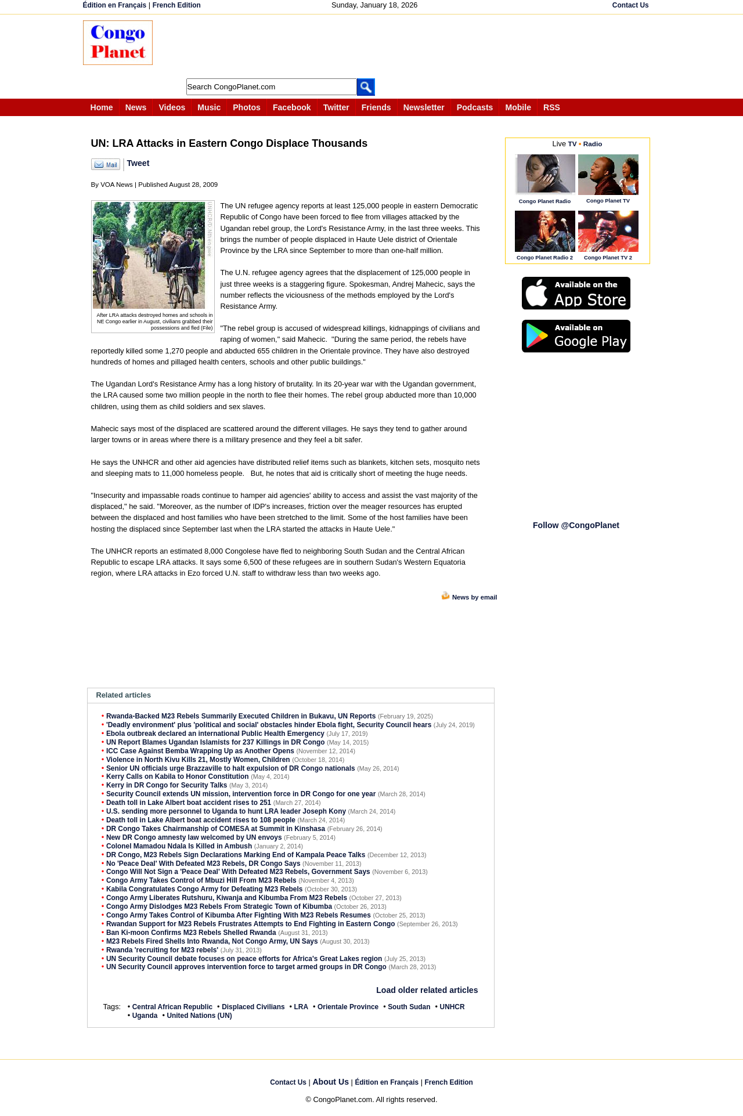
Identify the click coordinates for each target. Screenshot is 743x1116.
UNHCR (452, 1007)
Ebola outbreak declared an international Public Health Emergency (215, 733)
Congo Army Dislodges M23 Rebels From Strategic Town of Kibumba (219, 906)
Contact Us (630, 5)
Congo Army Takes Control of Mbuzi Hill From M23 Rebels (201, 880)
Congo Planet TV (608, 200)
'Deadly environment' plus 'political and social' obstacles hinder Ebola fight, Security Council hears (268, 725)
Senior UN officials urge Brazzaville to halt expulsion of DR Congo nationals (230, 768)
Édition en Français (115, 5)
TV (572, 143)
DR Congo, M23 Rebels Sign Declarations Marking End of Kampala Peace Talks (235, 855)
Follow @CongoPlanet (576, 525)
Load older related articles (427, 990)
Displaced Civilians (253, 1007)
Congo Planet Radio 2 (545, 257)
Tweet (138, 163)
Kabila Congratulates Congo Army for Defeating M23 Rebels (204, 889)
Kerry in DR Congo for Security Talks (167, 785)
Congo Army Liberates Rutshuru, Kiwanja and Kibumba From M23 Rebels (226, 898)
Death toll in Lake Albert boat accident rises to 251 (188, 803)
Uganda (145, 1016)
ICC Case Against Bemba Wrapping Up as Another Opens (200, 751)
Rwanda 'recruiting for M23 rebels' (162, 950)
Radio (593, 143)
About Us (330, 1081)
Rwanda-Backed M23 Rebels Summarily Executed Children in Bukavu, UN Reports (241, 716)
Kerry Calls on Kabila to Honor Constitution (177, 776)
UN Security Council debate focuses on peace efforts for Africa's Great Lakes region (244, 959)
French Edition (177, 5)
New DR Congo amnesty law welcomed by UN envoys (194, 837)
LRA (301, 1007)
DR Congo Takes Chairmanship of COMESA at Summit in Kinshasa (215, 829)
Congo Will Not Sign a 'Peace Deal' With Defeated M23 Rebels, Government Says (238, 872)
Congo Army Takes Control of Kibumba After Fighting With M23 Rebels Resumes (238, 915)
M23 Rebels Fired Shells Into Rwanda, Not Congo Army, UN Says (212, 941)
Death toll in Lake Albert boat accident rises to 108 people (200, 820)
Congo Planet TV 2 (608, 257)
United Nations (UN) (199, 1016)
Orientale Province (348, 1007)
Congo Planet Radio (545, 201)
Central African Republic (172, 1007)
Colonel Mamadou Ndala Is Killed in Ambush (179, 846)
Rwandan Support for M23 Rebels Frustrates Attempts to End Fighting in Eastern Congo (250, 924)
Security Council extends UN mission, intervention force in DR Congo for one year (241, 794)
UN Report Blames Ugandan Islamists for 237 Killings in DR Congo (215, 742)
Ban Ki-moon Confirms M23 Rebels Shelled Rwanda (191, 933)
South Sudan (409, 1007)
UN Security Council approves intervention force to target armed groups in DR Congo (246, 967)
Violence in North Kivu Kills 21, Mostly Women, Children (198, 760)
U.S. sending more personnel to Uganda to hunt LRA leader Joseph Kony (226, 811)
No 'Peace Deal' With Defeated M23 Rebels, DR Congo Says (203, 863)
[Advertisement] (375, 46)
